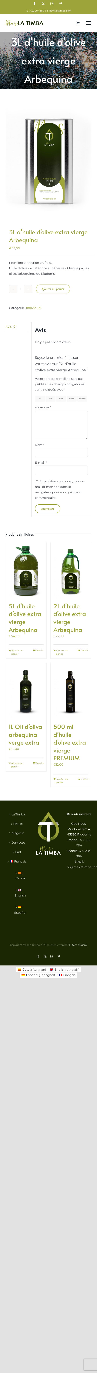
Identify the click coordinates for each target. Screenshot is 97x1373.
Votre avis (43, 407)
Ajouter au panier (53, 289)
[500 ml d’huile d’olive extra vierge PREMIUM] (71, 691)
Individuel (33, 308)
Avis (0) (11, 326)
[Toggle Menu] (88, 23)
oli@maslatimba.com (59, 10)
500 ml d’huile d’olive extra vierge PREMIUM (69, 742)
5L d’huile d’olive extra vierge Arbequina (25, 618)
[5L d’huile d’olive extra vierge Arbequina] (26, 570)
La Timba (18, 814)
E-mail (41, 462)
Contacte (18, 842)
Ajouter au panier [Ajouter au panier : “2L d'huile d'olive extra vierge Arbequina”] (62, 652)
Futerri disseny (78, 944)
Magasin (18, 833)
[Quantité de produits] (20, 289)
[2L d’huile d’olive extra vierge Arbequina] (71, 570)
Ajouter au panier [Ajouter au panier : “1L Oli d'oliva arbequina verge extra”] (17, 765)
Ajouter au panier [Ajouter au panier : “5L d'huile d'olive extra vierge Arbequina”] (17, 652)
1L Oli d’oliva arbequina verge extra (25, 734)
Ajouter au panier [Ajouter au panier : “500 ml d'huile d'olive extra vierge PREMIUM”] (62, 780)
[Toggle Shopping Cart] (78, 23)
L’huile (18, 824)
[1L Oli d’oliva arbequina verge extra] (26, 691)
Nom (39, 445)
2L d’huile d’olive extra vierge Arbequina (69, 618)
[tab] (17, 327)
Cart (18, 852)
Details (40, 650)
